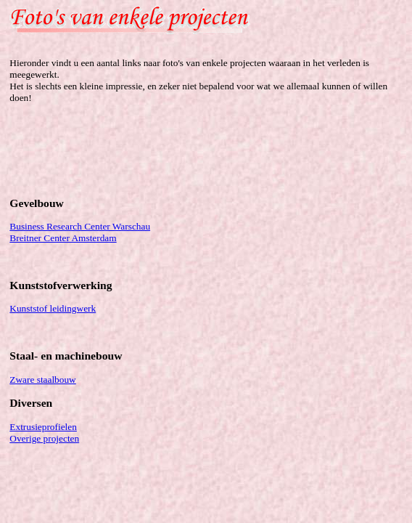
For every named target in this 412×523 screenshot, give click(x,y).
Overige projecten (44, 438)
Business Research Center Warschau (79, 226)
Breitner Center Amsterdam (62, 237)
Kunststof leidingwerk (52, 308)
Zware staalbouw (42, 379)
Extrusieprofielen (43, 426)
